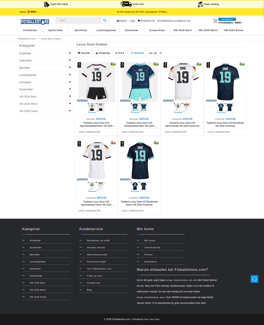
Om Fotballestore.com (99, 269)
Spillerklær (55, 30)
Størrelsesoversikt (97, 254)
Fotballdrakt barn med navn (145, 319)
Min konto (150, 240)
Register (122, 20)
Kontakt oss (93, 283)
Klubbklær (30, 30)
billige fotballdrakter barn (151, 297)
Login (132, 20)
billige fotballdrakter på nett (181, 280)
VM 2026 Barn (182, 30)
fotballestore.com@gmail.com (174, 20)
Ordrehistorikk (152, 247)
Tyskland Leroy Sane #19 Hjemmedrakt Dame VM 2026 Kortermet (96, 204)
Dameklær (132, 30)
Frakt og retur (94, 276)
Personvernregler (96, 261)
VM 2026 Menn (208, 30)
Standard (137, 53)
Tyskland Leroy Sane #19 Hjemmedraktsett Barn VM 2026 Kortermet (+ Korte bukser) (96, 126)
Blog (89, 290)
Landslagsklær (107, 30)
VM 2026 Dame (233, 30)
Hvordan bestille (96, 247)
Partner (149, 254)
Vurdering (103, 53)
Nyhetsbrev (151, 261)
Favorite (84, 53)
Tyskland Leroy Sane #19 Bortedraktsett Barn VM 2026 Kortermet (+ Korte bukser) (139, 126)
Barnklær (81, 30)
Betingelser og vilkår (98, 240)
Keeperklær (157, 30)
